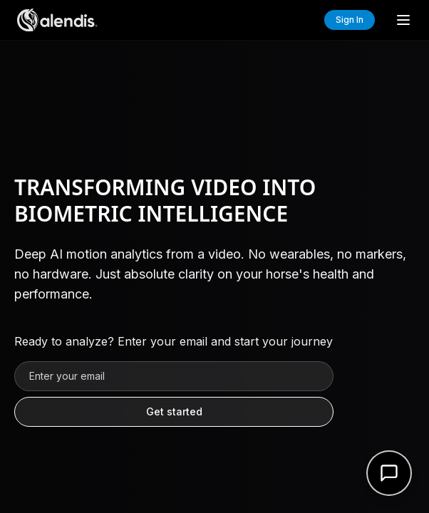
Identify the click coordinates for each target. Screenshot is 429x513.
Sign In (349, 19)
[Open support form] (389, 473)
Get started (174, 411)
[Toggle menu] (403, 20)
